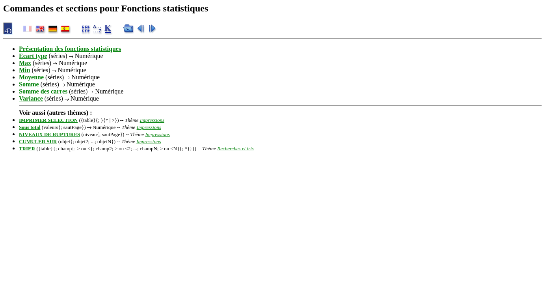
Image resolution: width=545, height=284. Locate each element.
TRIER (27, 148)
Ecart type (33, 55)
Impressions (152, 120)
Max (25, 63)
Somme (29, 84)
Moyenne (31, 77)
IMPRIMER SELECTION (48, 120)
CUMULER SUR (38, 141)
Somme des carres (43, 91)
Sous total (30, 127)
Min (24, 70)
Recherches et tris (235, 148)
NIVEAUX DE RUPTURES (49, 134)
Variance (31, 98)
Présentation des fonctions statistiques (70, 48)
